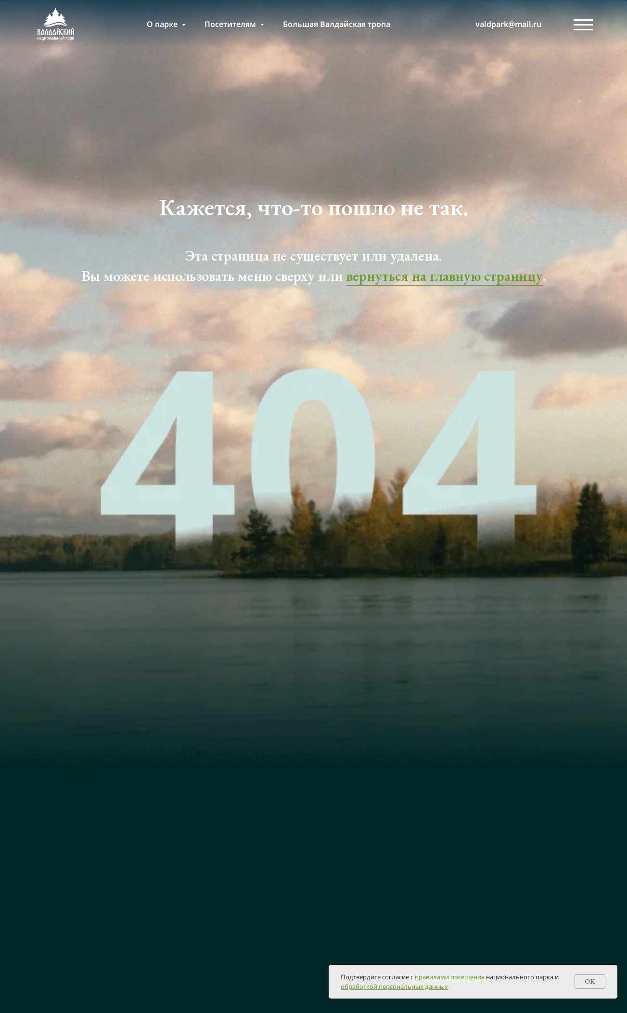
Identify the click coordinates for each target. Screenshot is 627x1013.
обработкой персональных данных (394, 986)
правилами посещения (450, 977)
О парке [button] (163, 24)
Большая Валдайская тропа (336, 24)
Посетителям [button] (231, 24)
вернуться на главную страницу (444, 275)
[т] (448, 24)
